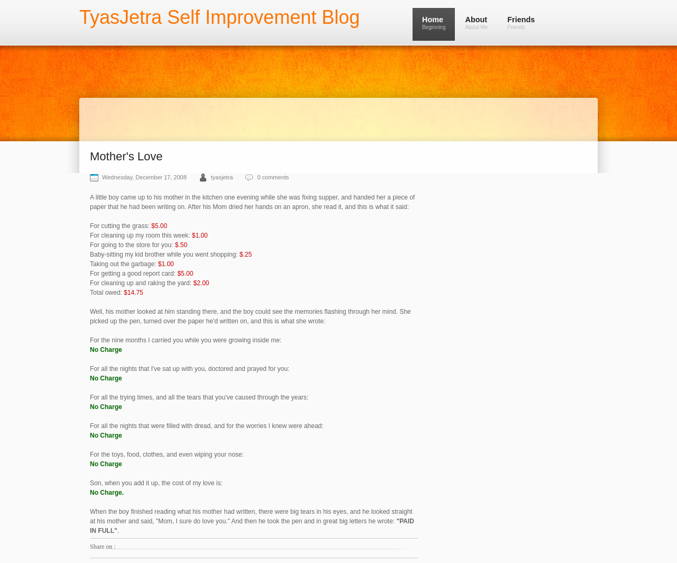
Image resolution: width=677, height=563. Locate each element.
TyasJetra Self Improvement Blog (219, 17)
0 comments (273, 177)
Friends (521, 22)
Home (433, 22)
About (476, 22)
